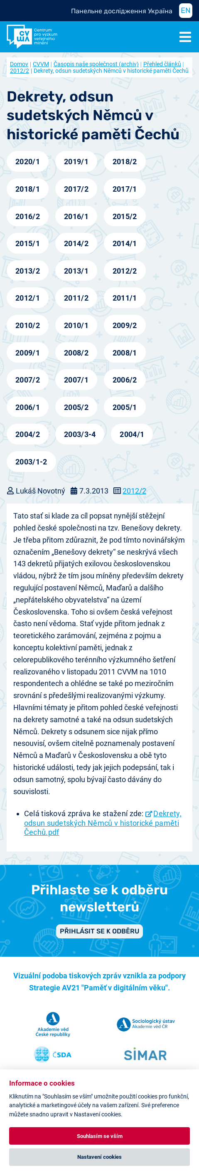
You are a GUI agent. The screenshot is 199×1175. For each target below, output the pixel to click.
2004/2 (27, 434)
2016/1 (76, 216)
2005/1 (125, 407)
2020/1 (27, 161)
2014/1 (125, 243)
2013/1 (76, 271)
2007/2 (27, 379)
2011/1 (125, 298)
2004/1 (132, 434)
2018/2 (125, 161)
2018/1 (27, 189)
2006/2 (125, 379)
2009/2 (125, 325)
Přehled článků (162, 64)
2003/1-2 (31, 461)
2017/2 (76, 189)
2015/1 (27, 243)
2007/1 (76, 379)
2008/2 (76, 352)
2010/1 (76, 325)
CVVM (41, 64)
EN (186, 10)
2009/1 (27, 352)
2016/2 (27, 216)
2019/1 (76, 161)
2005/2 (76, 407)
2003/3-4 (80, 434)
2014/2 (76, 243)
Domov (19, 64)
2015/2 (125, 216)
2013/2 (27, 271)
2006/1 (27, 407)
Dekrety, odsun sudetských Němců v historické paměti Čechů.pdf (103, 823)
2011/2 (76, 298)
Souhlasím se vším (100, 1136)
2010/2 (27, 325)
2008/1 (125, 352)
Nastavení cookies (99, 1157)
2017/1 (125, 189)
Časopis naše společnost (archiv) (96, 64)
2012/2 (125, 271)
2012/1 (27, 298)
